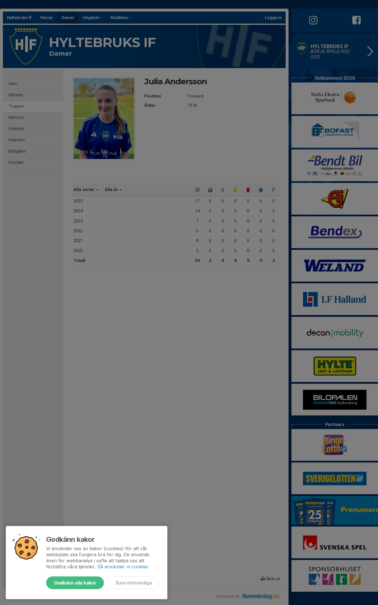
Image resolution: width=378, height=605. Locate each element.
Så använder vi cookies (122, 567)
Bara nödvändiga (133, 583)
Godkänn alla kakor (75, 583)
